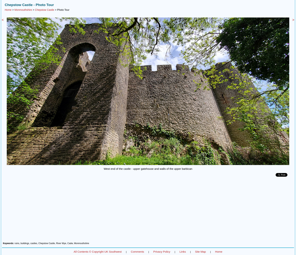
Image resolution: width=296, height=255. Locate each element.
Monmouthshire (23, 9)
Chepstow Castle (44, 9)
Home (8, 9)
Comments (137, 251)
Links (182, 251)
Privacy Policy (161, 251)
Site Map (200, 251)
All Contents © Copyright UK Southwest (98, 251)
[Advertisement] (148, 210)
